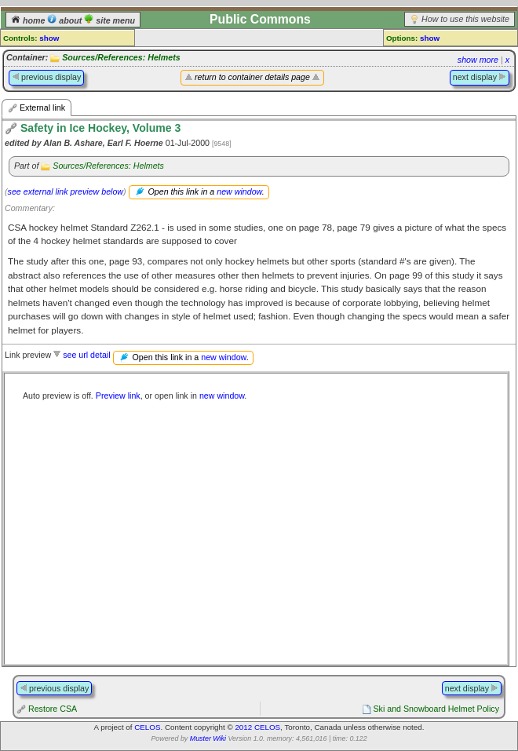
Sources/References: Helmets (121, 57)
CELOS (147, 727)
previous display (46, 77)
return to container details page (252, 77)
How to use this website (465, 19)
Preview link (118, 395)
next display (479, 77)
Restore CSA (52, 708)
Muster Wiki (208, 738)
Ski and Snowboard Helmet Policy (436, 708)
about (65, 20)
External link (36, 108)
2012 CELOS (257, 727)
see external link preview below (66, 191)
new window (239, 191)
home (29, 20)
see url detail (86, 354)
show (49, 38)
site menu (109, 20)
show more (478, 59)
